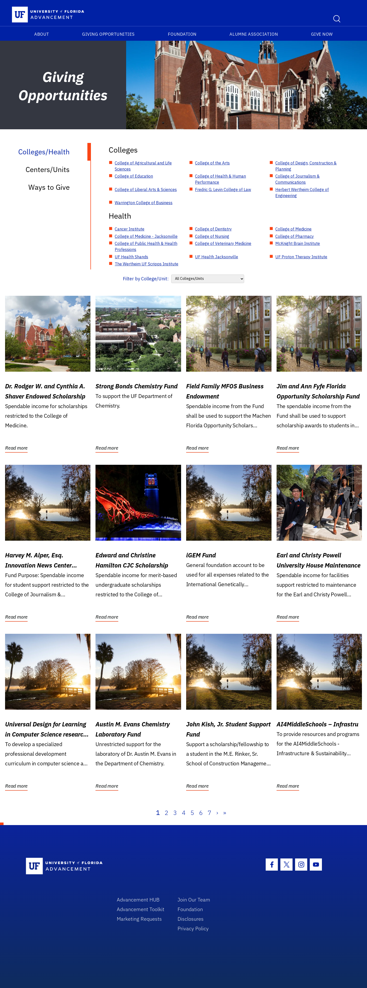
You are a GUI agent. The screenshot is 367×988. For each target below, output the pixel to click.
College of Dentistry (213, 229)
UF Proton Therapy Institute (301, 256)
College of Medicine (293, 229)
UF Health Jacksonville (216, 256)
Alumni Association (253, 34)
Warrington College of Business (143, 202)
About (41, 34)
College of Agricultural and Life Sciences (143, 166)
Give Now (322, 34)
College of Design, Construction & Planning (306, 166)
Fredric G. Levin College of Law (223, 189)
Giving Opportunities (108, 34)
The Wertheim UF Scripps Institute (146, 263)
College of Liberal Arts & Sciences (146, 189)
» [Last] (224, 813)
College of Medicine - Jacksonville (146, 236)
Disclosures (191, 918)
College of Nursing (212, 236)
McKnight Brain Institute (297, 243)
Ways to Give (49, 187)
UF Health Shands (131, 256)
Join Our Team (194, 899)
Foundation (182, 34)
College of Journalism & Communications (297, 179)
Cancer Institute (129, 229)
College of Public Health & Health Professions (146, 246)
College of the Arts (212, 162)
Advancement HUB (138, 899)
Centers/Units (48, 169)
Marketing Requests (139, 918)
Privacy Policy (193, 928)
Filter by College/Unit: (146, 279)
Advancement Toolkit (140, 909)
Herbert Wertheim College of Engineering (302, 192)
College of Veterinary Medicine (223, 243)
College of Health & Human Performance (220, 179)
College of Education (134, 176)
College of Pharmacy (294, 236)
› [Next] (217, 813)
